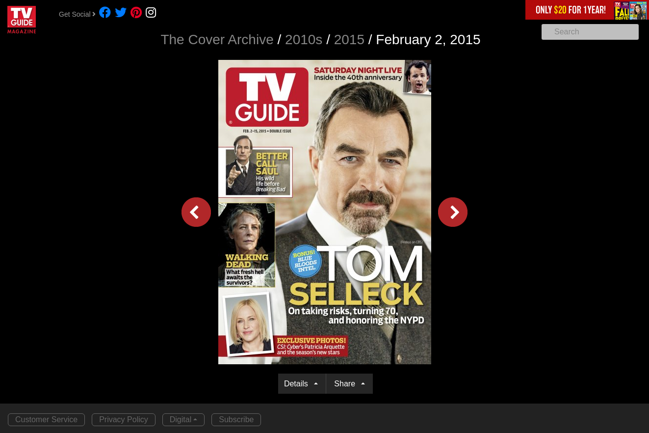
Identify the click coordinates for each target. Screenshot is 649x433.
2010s (303, 39)
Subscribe (236, 419)
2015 (349, 39)
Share (346, 383)
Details (298, 383)
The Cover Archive (216, 39)
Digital (180, 419)
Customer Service (46, 419)
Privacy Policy (123, 419)
